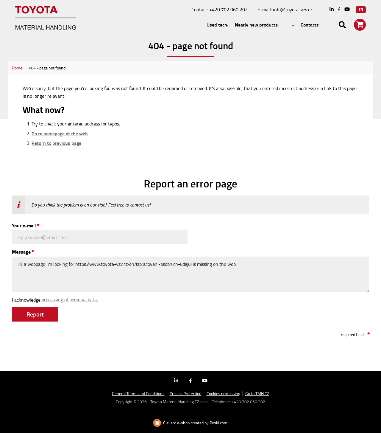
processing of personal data (69, 299)
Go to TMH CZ (257, 393)
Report (35, 314)
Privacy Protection (186, 393)
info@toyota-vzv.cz (292, 9)
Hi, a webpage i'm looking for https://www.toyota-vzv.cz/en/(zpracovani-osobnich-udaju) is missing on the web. (190, 274)
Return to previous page (56, 143)
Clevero (169, 422)
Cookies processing (223, 393)
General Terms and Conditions (138, 393)
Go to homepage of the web (60, 133)
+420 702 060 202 (228, 9)
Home (17, 68)
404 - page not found (47, 68)
